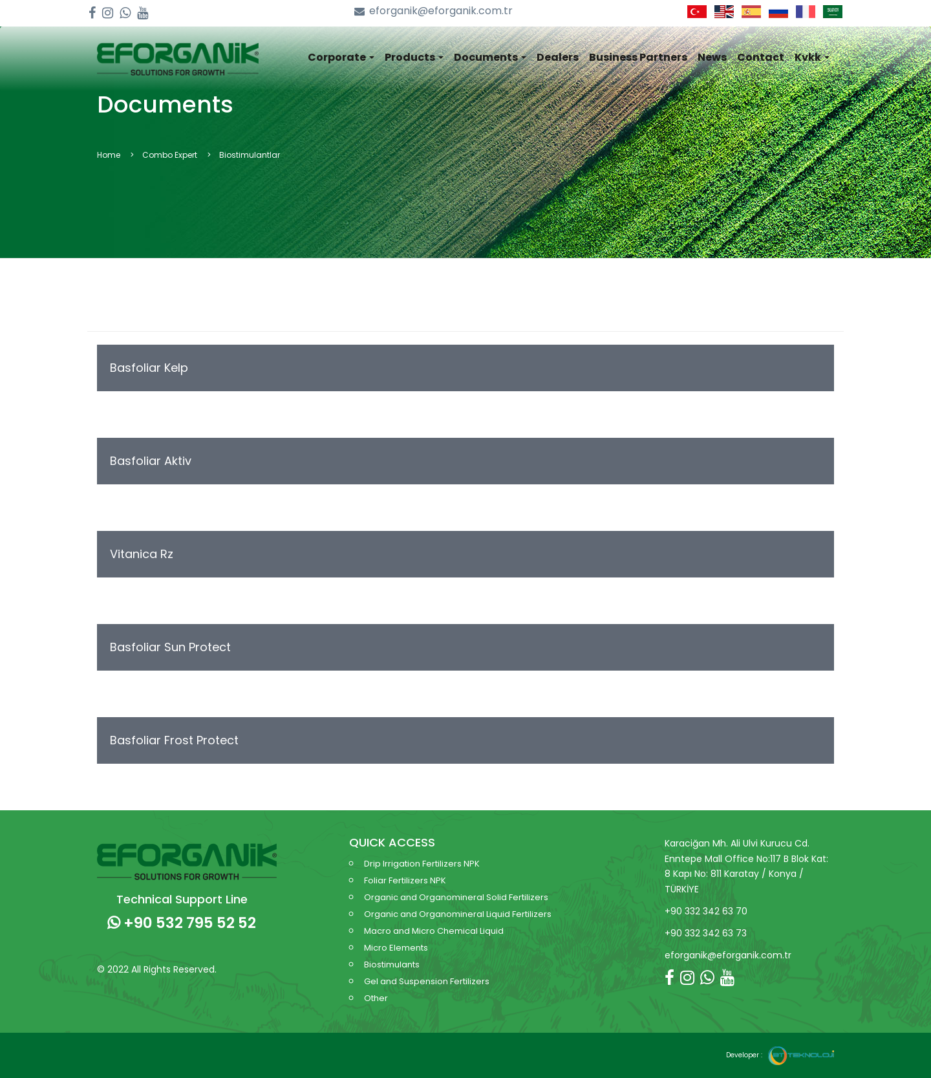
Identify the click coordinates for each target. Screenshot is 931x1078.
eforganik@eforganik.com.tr (433, 11)
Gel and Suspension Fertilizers (426, 981)
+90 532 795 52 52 (181, 922)
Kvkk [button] (812, 57)
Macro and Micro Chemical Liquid (434, 931)
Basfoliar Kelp (149, 368)
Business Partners (638, 57)
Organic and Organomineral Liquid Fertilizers (457, 914)
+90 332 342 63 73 (706, 933)
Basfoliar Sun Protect (170, 647)
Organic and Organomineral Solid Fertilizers (456, 897)
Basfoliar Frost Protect (174, 740)
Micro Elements (396, 948)
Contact (760, 57)
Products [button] (414, 57)
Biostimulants (392, 964)
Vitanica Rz (141, 554)
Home (108, 154)
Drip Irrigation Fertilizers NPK (422, 863)
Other (376, 998)
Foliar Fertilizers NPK (405, 880)
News (712, 57)
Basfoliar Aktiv (150, 461)
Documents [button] (490, 57)
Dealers (558, 57)
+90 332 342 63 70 (706, 911)
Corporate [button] (341, 57)
